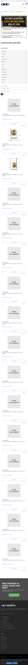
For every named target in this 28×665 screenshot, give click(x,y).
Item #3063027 (5, 143)
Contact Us (14, 123)
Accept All (15, 663)
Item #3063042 (5, 529)
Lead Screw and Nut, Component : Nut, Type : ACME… (12, 145)
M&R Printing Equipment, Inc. (20, 656)
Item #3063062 (5, 321)
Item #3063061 (5, 351)
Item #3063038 (5, 114)
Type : (3, 56)
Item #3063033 (5, 173)
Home (3, 11)
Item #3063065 (5, 559)
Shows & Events (3, 643)
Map (6, 618)
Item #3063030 (5, 262)
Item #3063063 (5, 232)
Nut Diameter (4, 69)
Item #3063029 (5, 499)
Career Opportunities (4, 646)
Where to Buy (3, 636)
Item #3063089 (5, 381)
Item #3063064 (5, 292)
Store (7, 11)
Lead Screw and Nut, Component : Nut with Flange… (14, 115)
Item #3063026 (5, 470)
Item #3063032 (5, 440)
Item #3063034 (5, 203)
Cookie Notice (20, 661)
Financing (2, 641)
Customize (3, 663)
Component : (4, 51)
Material (3, 79)
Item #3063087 (5, 410)
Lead (2, 64)
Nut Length (4, 72)
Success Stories (4, 639)
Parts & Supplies (4, 638)
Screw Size (4, 61)
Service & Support (4, 644)
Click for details (14, 595)
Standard (3, 54)
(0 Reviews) (10, 119)
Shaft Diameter (4, 74)
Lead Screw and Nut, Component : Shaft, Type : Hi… (13, 441)
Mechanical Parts (11, 11)
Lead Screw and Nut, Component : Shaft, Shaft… (13, 382)
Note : (3, 82)
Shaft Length (4, 77)
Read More (3, 630)
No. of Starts (4, 59)
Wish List (24, 125)
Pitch (3, 66)
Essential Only (9, 663)
